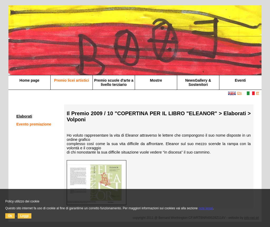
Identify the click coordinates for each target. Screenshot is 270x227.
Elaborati (24, 116)
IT (257, 93)
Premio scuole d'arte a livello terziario (113, 82)
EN (239, 93)
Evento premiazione (33, 124)
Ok (10, 216)
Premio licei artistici (71, 80)
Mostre (156, 80)
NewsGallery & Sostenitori (198, 82)
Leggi (24, 216)
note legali (206, 208)
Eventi (240, 80)
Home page (29, 80)
